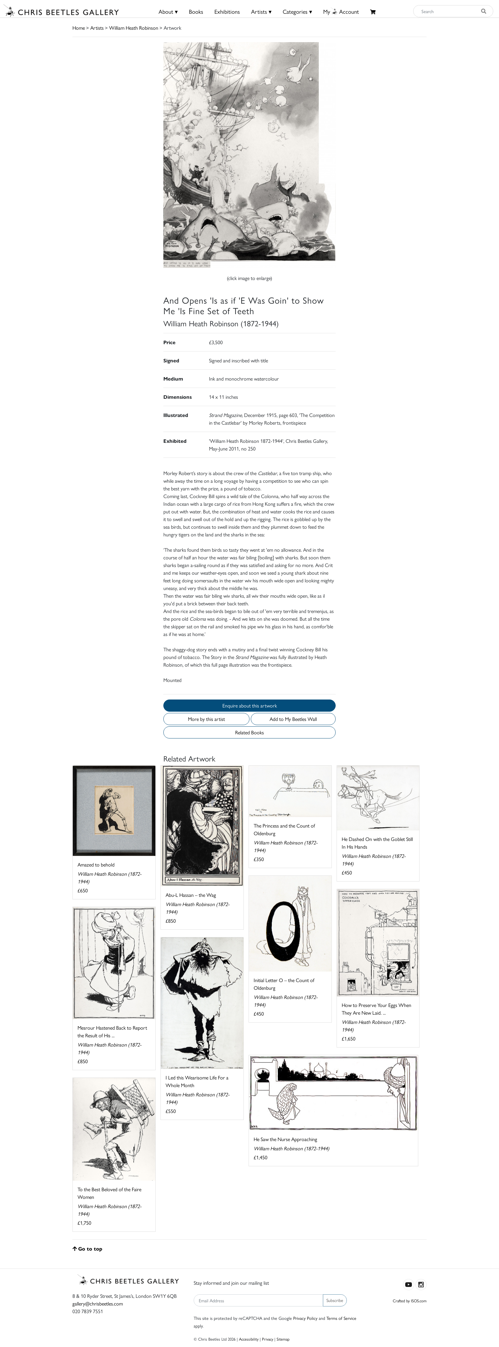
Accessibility (248, 1339)
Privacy (267, 1339)
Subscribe (334, 1300)
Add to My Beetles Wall (293, 719)
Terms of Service (341, 1318)
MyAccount (341, 11)
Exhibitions (227, 11)
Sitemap (283, 1339)
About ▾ (168, 11)
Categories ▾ (297, 11)
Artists (97, 27)
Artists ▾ (261, 11)
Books (196, 11)
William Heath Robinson (133, 27)
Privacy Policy (305, 1318)
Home (78, 27)
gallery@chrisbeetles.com (97, 1303)
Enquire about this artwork (249, 705)
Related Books (249, 732)
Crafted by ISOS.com (410, 1301)
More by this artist (206, 719)
